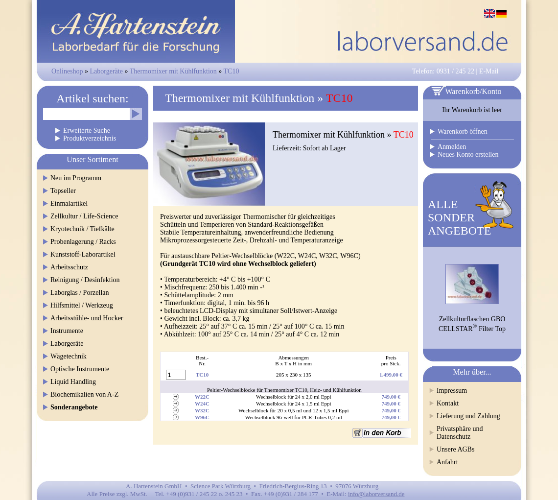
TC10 (231, 71)
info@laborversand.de (376, 494)
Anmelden (452, 146)
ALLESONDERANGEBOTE (459, 217)
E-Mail (489, 71)
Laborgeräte (106, 71)
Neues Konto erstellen (468, 154)
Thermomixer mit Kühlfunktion (173, 71)
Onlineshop (67, 71)
